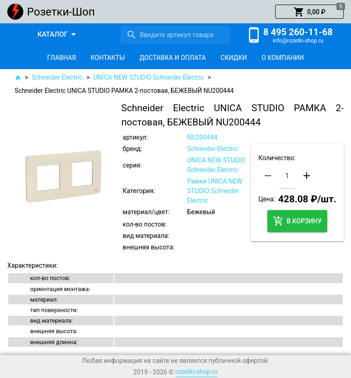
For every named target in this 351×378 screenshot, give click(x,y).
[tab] (61, 57)
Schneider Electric (57, 77)
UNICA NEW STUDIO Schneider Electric (148, 77)
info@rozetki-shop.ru (298, 40)
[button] (309, 12)
